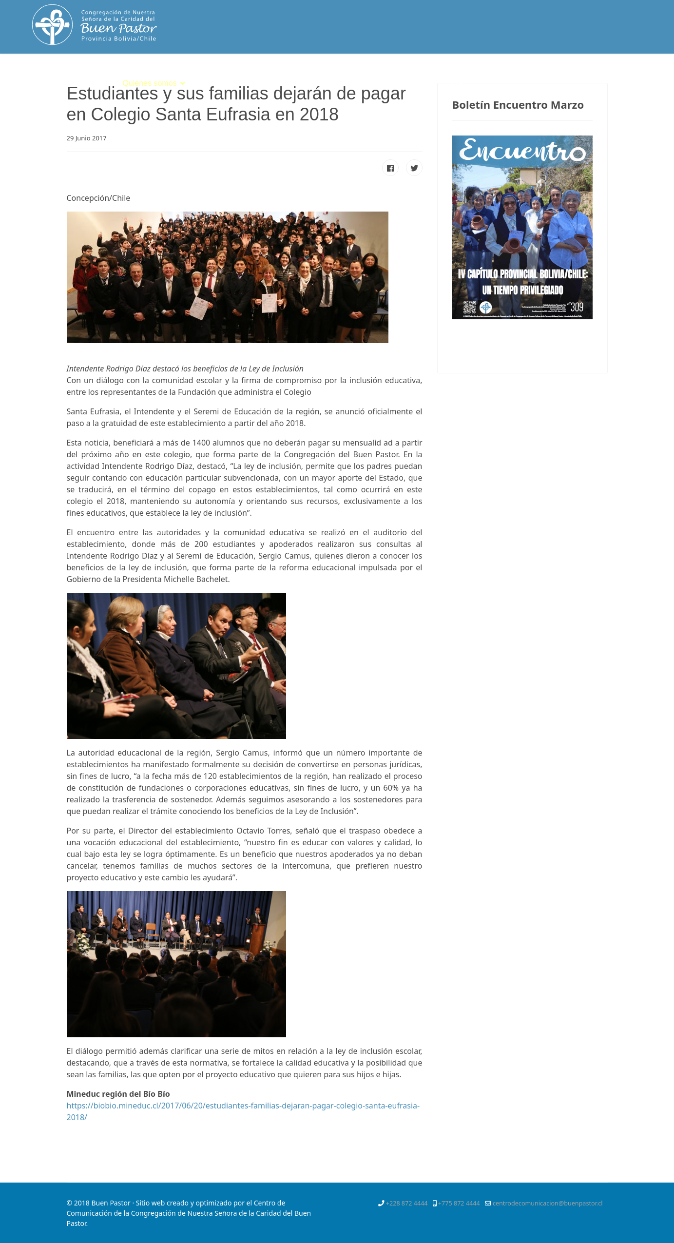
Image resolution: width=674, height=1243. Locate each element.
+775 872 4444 (459, 1203)
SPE (420, 83)
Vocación (281, 83)
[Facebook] (572, 75)
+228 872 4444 (407, 1203)
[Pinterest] (607, 75)
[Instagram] (642, 75)
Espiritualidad (221, 83)
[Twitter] (590, 75)
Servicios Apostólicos (354, 83)
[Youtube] (625, 75)
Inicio (101, 83)
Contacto (457, 83)
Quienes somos (149, 83)
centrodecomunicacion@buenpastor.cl (548, 1203)
